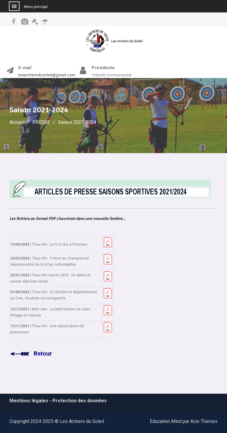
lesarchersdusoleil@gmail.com (46, 75)
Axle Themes (204, 421)
